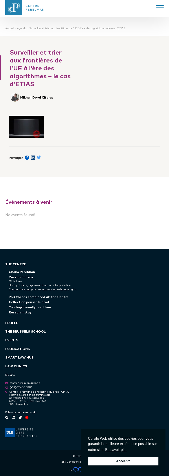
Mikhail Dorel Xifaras (36, 97)
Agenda (21, 28)
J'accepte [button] (123, 461)
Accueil (9, 28)
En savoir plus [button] (116, 450)
